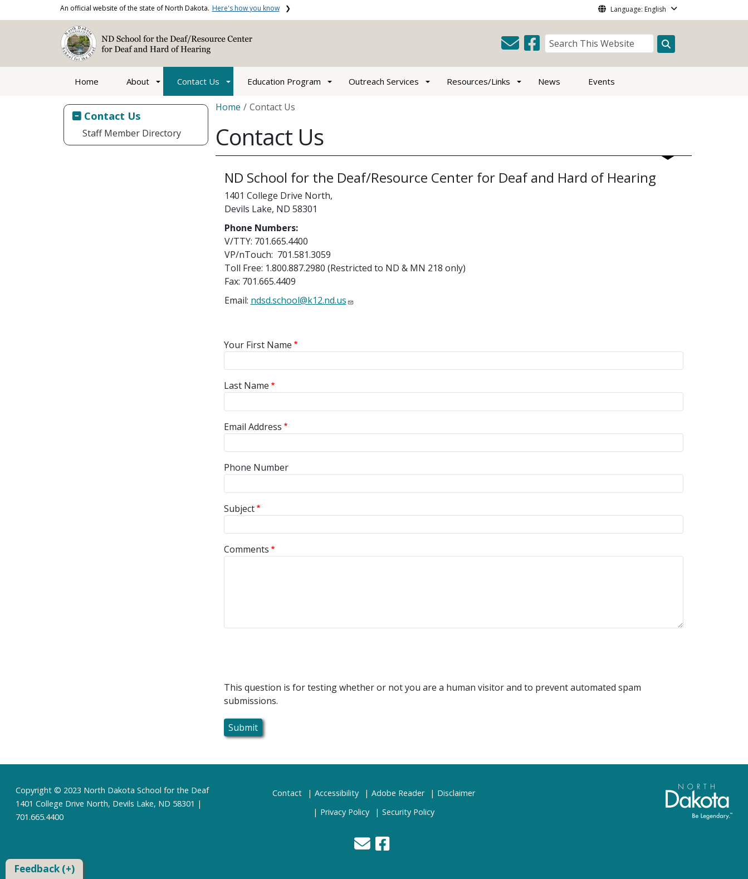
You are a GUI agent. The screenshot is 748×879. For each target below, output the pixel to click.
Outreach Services (384, 81)
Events (601, 81)
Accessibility (337, 793)
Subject (239, 508)
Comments (246, 549)
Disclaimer (456, 793)
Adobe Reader (397, 793)
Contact (287, 793)
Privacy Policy (344, 812)
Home (87, 81)
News (549, 81)
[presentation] (308, 659)
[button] (511, 46)
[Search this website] (666, 44)
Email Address (253, 427)
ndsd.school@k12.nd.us (298, 300)
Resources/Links (478, 81)
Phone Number (256, 467)
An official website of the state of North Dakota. (170, 8)
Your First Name (258, 345)
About (137, 81)
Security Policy (408, 812)
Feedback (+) (44, 868)
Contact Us (198, 81)
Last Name (246, 385)
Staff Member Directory (131, 133)
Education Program (284, 81)
